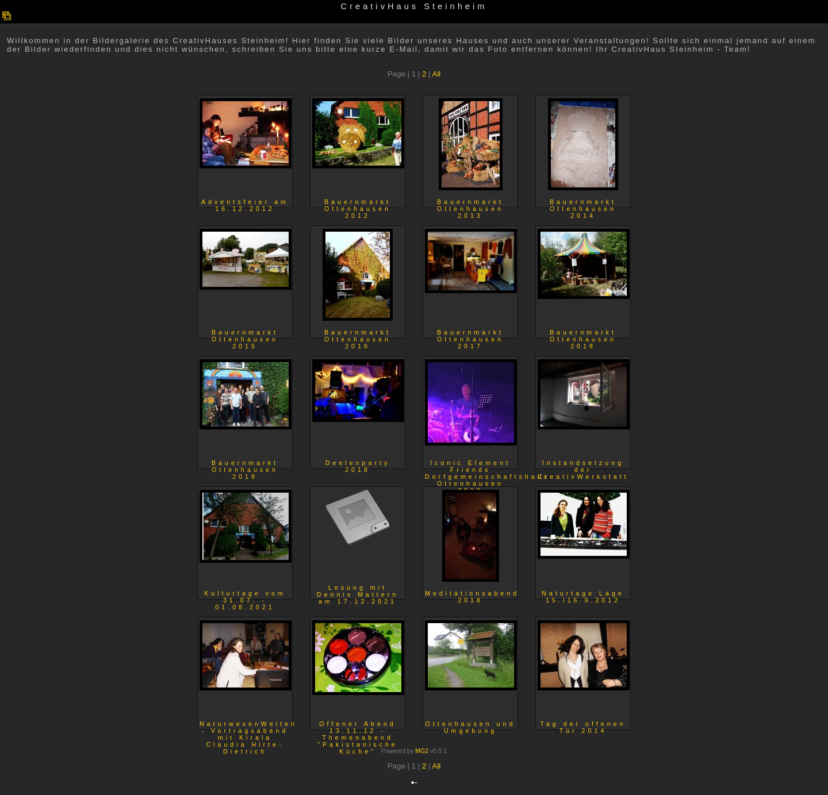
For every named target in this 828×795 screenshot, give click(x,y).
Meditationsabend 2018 (471, 545)
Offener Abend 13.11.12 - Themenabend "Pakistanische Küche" (358, 675)
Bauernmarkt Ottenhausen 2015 (246, 284)
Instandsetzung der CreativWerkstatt (584, 414)
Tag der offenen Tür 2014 (584, 675)
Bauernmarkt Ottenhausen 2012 (358, 153)
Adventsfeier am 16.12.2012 (246, 153)
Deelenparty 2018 (358, 414)
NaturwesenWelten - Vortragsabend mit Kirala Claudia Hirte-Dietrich (246, 675)
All (436, 74)
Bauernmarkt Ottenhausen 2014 (583, 153)
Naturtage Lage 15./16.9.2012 (584, 545)
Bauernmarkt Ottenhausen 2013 (470, 153)
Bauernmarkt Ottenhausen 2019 (246, 414)
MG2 (421, 750)
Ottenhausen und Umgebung (471, 675)
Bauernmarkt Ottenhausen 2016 (358, 284)
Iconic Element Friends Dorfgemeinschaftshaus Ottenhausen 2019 (471, 414)
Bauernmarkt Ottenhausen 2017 (471, 284)
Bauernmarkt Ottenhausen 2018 (584, 284)
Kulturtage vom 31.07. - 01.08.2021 (246, 545)
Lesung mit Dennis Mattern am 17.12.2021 (358, 545)
